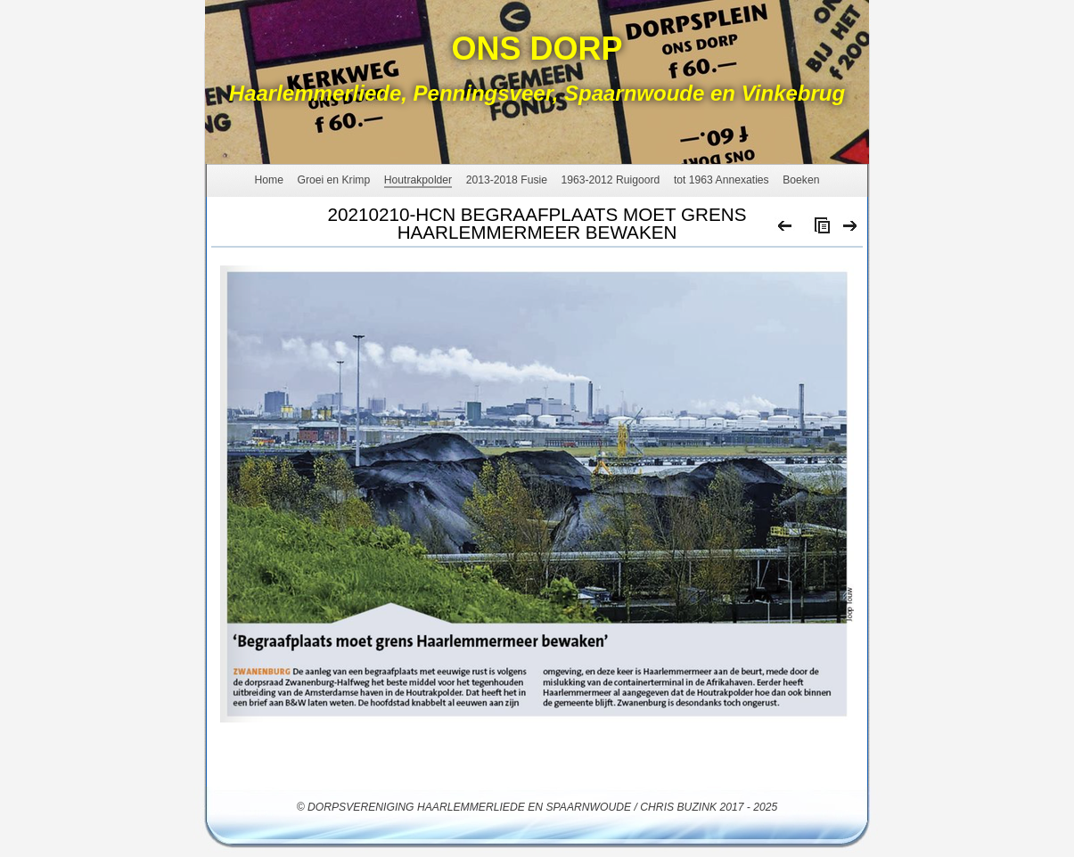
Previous (786, 229)
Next (851, 229)
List (818, 229)
